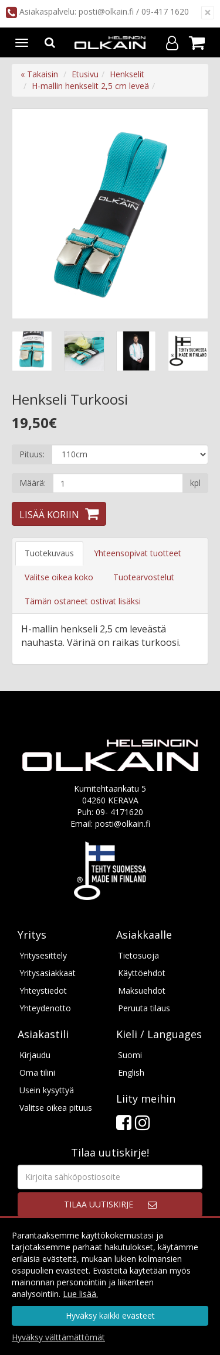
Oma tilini (37, 1072)
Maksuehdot (141, 990)
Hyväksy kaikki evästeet (110, 1315)
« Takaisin (39, 74)
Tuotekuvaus (49, 553)
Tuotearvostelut (143, 577)
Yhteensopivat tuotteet (137, 553)
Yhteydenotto (45, 1008)
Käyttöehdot (141, 972)
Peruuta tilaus (144, 1008)
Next (187, 214)
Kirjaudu (34, 1054)
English (131, 1072)
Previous (33, 214)
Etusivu (85, 74)
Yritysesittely (43, 955)
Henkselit (127, 74)
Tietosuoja (138, 955)
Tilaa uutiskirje (98, 1204)
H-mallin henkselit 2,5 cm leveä (90, 85)
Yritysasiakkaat (47, 972)
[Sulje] (207, 12)
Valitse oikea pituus (55, 1107)
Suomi (130, 1054)
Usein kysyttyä (46, 1090)
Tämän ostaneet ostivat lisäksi (83, 601)
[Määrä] (118, 483)
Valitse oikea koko (59, 577)
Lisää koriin (49, 514)
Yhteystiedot (43, 990)
